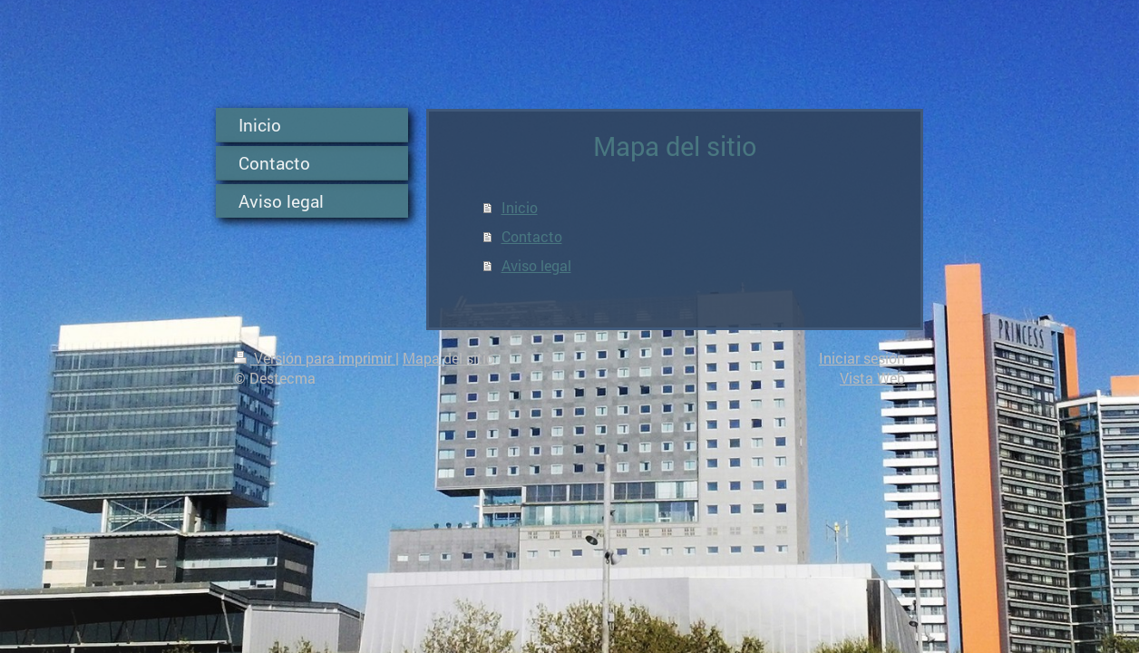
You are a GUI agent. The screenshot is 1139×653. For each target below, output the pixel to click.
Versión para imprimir (314, 357)
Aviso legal (536, 265)
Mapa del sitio (448, 357)
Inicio (519, 207)
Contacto (531, 236)
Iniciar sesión (862, 357)
